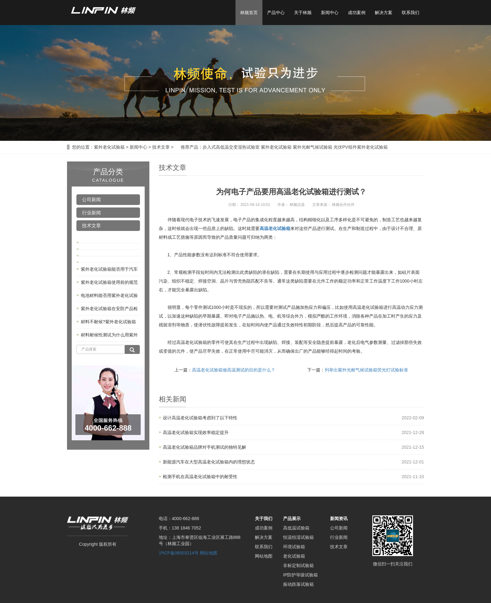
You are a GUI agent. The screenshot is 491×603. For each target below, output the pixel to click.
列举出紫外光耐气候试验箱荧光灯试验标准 (366, 369)
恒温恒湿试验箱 (298, 537)
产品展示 (292, 518)
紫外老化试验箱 (109, 147)
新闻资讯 (339, 518)
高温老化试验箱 (275, 228)
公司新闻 (91, 199)
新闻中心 (330, 12)
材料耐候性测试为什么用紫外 (109, 334)
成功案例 (356, 12)
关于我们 (263, 518)
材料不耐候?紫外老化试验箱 (108, 321)
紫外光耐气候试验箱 (312, 147)
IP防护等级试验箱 (300, 574)
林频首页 (249, 12)
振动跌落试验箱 (298, 584)
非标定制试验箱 (298, 565)
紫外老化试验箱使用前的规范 (109, 282)
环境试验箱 (294, 546)
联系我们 (410, 12)
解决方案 (383, 12)
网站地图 (208, 552)
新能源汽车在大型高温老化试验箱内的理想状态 (209, 461)
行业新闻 (91, 212)
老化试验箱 (294, 556)
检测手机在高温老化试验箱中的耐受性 (200, 476)
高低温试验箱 (296, 527)
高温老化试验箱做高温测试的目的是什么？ (233, 369)
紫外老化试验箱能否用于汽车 (109, 269)
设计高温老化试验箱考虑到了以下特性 (200, 417)
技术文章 (161, 147)
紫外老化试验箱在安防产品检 (109, 308)
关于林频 (303, 12)
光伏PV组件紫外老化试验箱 (360, 147)
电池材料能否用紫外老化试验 (109, 295)
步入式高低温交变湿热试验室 (231, 147)
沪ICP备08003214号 (179, 552)
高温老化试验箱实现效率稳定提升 (196, 432)
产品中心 (276, 12)
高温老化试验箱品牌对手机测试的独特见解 (204, 447)
